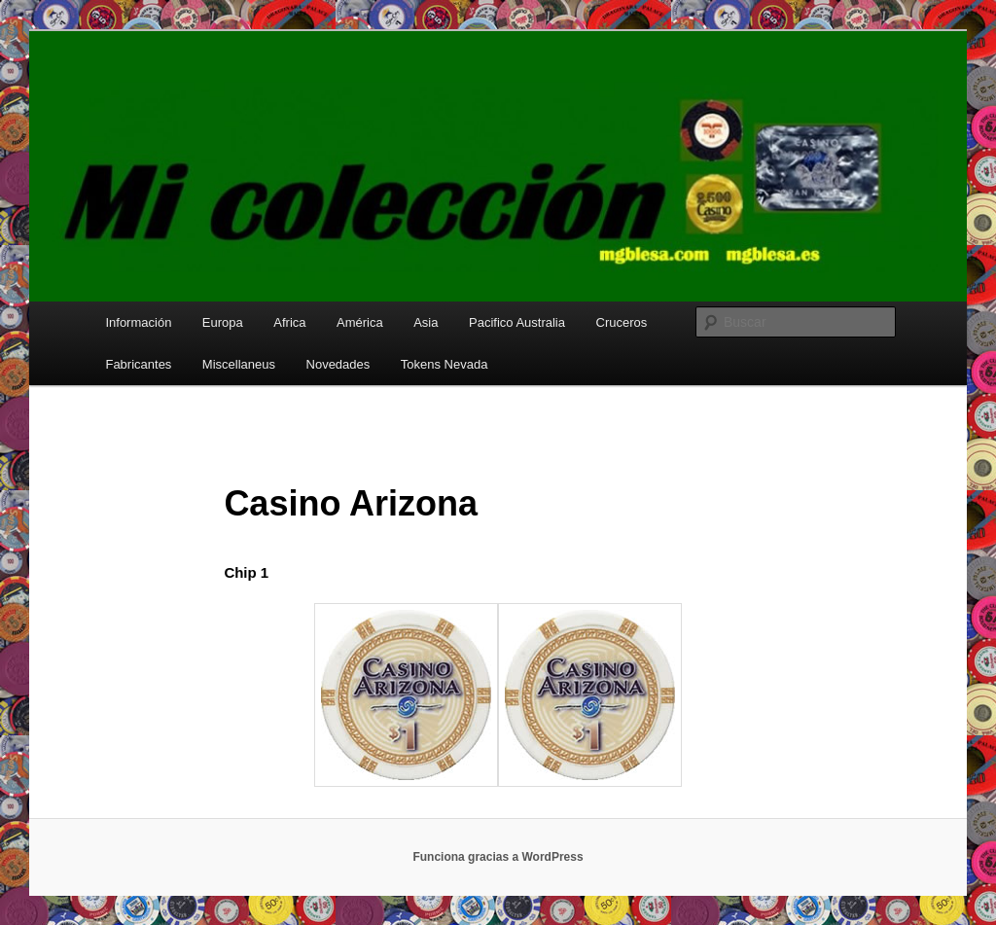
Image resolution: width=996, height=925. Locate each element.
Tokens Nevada (444, 364)
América (360, 322)
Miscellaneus (238, 364)
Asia (425, 322)
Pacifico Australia (517, 322)
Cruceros (622, 322)
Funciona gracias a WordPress (497, 857)
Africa (289, 322)
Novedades (338, 364)
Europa (222, 322)
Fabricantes (138, 364)
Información (138, 322)
